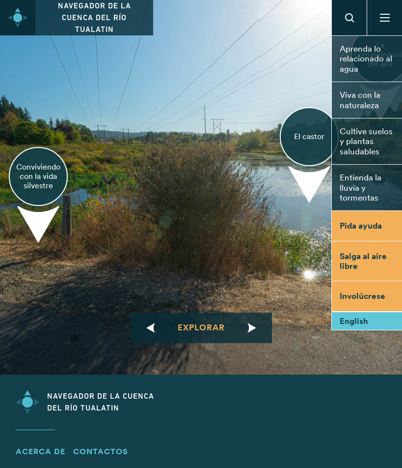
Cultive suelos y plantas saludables (366, 141)
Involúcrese (362, 296)
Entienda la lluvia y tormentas (360, 188)
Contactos (100, 451)
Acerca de (40, 451)
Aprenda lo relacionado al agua (366, 59)
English (354, 321)
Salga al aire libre (363, 261)
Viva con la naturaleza (360, 100)
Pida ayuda (361, 226)
